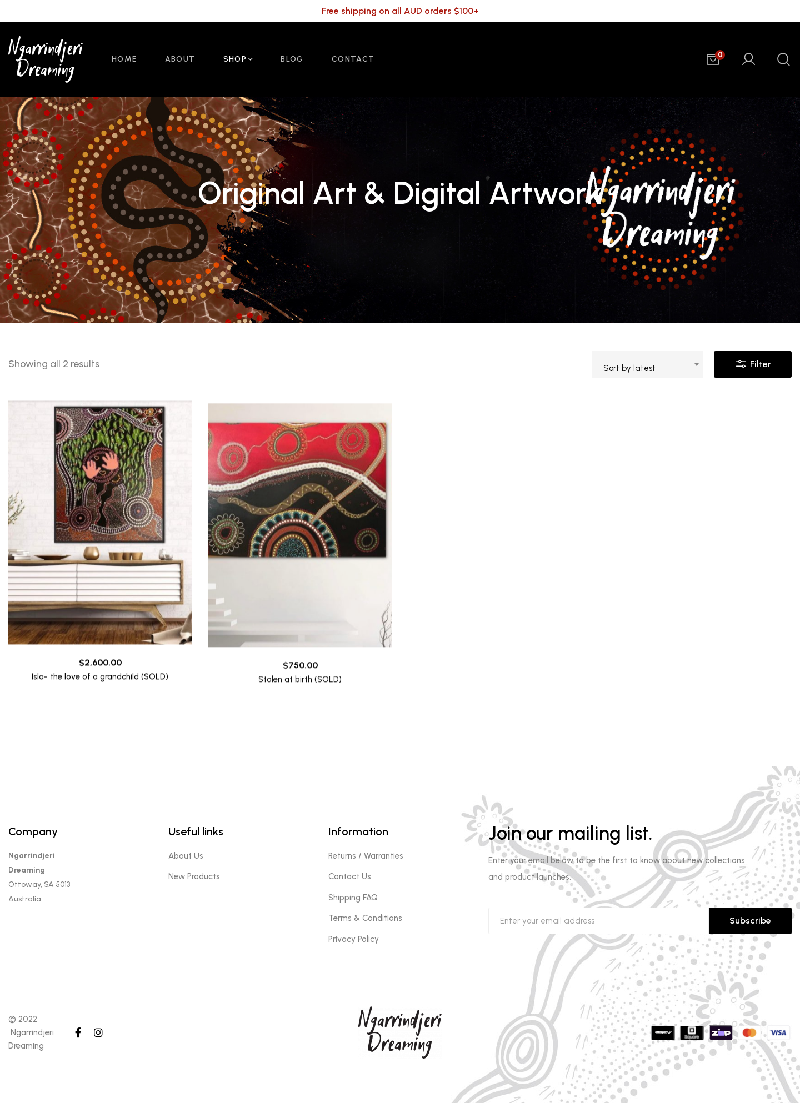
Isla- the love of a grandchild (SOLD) (100, 699)
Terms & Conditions (365, 918)
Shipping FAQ (353, 898)
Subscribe (750, 920)
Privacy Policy (353, 939)
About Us (185, 856)
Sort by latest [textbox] (629, 368)
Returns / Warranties (365, 856)
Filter (752, 361)
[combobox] (647, 364)
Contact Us (349, 876)
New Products (194, 876)
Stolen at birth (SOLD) (300, 718)
